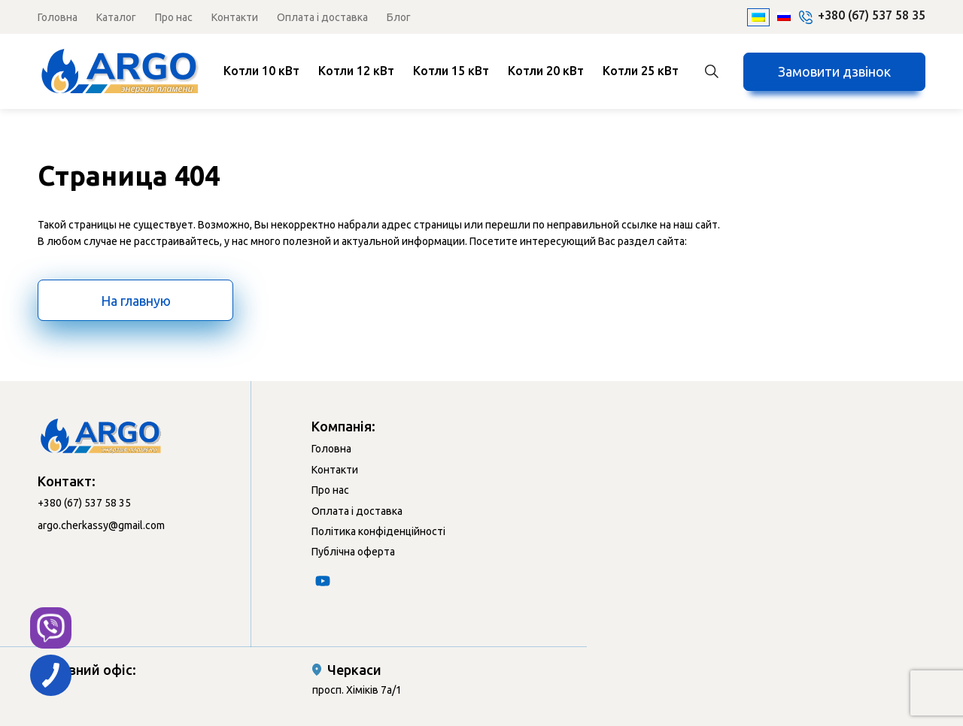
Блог (399, 17)
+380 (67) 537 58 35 (871, 15)
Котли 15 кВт (451, 70)
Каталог (116, 17)
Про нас (174, 17)
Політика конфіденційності (378, 531)
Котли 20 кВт (546, 70)
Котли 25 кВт (641, 70)
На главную (136, 300)
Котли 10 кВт (261, 70)
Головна (57, 17)
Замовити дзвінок (834, 71)
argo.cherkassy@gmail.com (101, 525)
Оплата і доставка (322, 17)
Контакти (234, 17)
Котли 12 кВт (356, 70)
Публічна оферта (353, 552)
